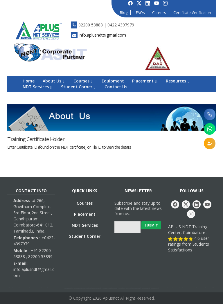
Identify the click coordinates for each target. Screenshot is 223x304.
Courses (82, 81)
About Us (53, 81)
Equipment (113, 81)
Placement (144, 81)
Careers (159, 12)
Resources (177, 81)
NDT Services (37, 86)
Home (29, 81)
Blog (123, 12)
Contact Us (116, 86)
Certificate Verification (192, 12)
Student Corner (78, 86)
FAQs (140, 12)
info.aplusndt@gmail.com (102, 35)
